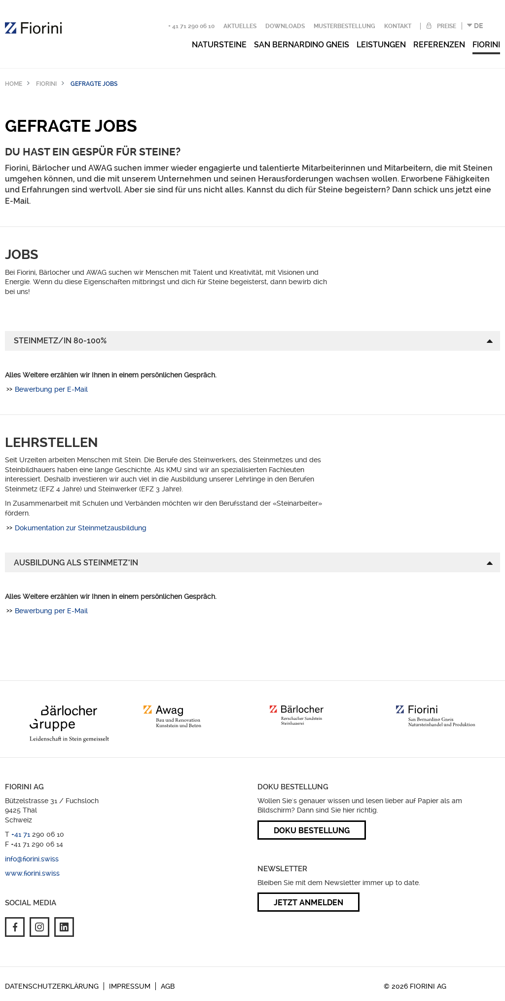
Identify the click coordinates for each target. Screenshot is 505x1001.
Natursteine (219, 44)
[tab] (252, 341)
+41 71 (21, 834)
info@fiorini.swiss (32, 859)
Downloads (285, 26)
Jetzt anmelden (308, 902)
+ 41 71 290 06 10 (191, 26)
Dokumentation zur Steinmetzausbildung (80, 528)
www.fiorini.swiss (32, 873)
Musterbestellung (344, 26)
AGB (168, 986)
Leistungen (381, 44)
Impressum (129, 986)
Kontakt (397, 26)
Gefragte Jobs (94, 83)
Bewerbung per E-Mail (51, 389)
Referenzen (439, 44)
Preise (445, 26)
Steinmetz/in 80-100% (60, 340)
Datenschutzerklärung (52, 986)
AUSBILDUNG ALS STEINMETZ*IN (76, 562)
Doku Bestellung (312, 830)
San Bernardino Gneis (301, 44)
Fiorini (486, 44)
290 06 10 (48, 834)
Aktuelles (239, 26)
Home (13, 83)
